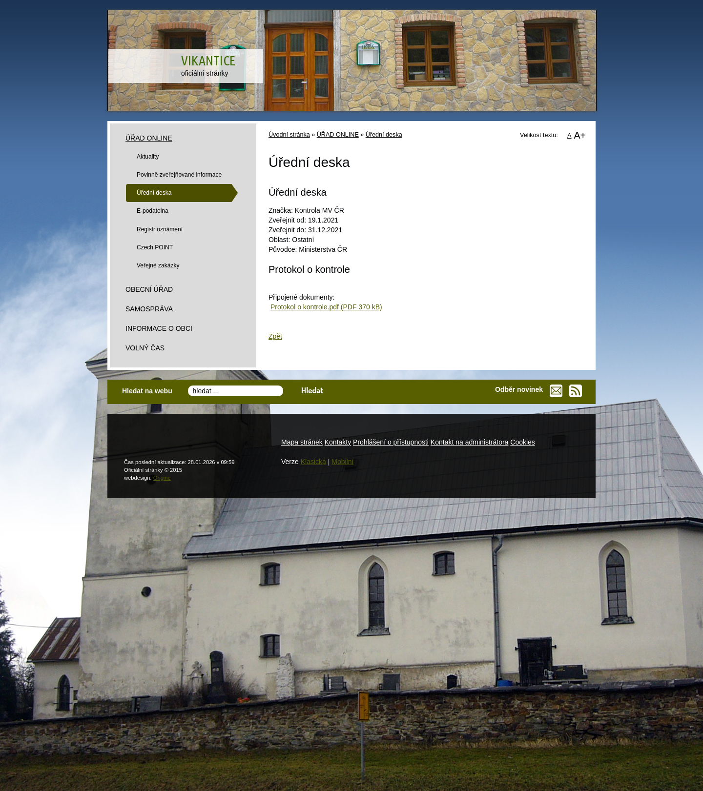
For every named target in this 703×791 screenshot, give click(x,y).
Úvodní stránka (289, 134)
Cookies (522, 442)
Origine (162, 478)
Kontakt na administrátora (470, 442)
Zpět (275, 336)
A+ (580, 135)
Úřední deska (384, 134)
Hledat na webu (147, 391)
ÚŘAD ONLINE (338, 134)
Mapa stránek (302, 442)
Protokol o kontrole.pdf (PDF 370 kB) (326, 307)
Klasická (313, 462)
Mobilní (342, 462)
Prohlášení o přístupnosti (391, 442)
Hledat (312, 390)
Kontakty (338, 442)
